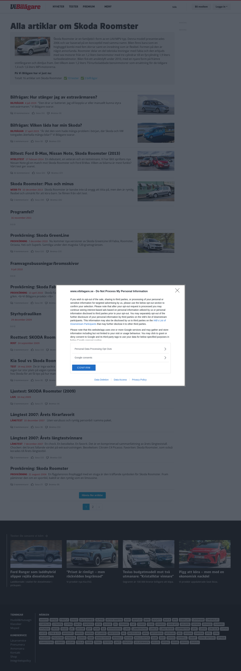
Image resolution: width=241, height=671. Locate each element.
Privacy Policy (139, 380)
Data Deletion (101, 380)
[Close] (178, 291)
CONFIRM (88, 367)
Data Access (120, 380)
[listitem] (120, 348)
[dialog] (120, 335)
